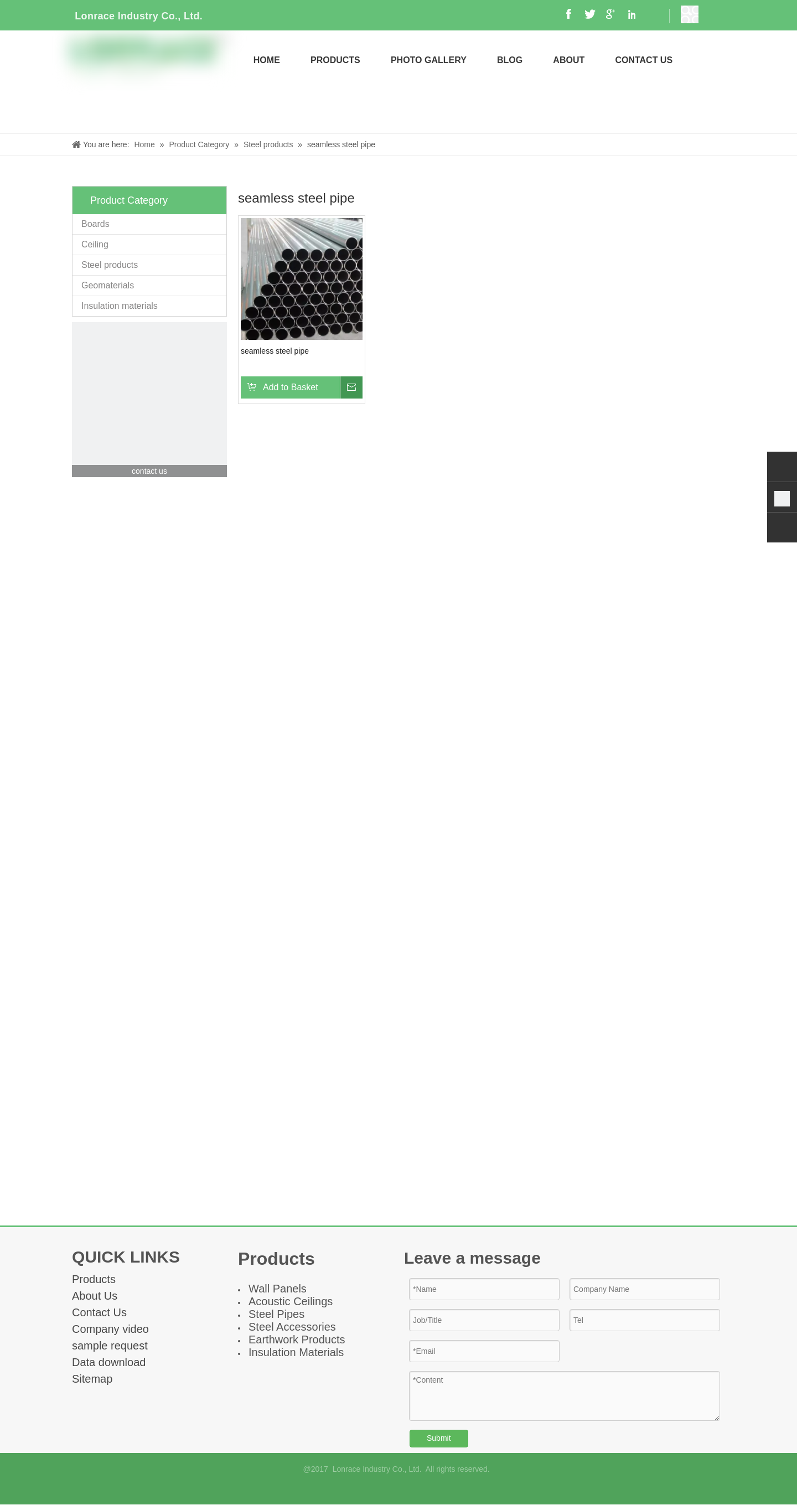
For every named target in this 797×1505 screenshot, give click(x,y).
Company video (110, 1329)
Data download (109, 1362)
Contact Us (99, 1312)
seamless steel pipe (275, 350)
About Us (94, 1296)
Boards (95, 224)
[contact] (149, 399)
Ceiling (94, 244)
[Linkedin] (408, 1489)
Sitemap (92, 1379)
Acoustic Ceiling (288, 1301)
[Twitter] (426, 1489)
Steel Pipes (276, 1314)
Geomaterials (107, 285)
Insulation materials (119, 306)
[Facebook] (370, 1489)
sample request (110, 1345)
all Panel (279, 1288)
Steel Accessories (292, 1327)
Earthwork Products (297, 1339)
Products (94, 1279)
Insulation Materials (296, 1352)
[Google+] (389, 1489)
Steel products (109, 265)
